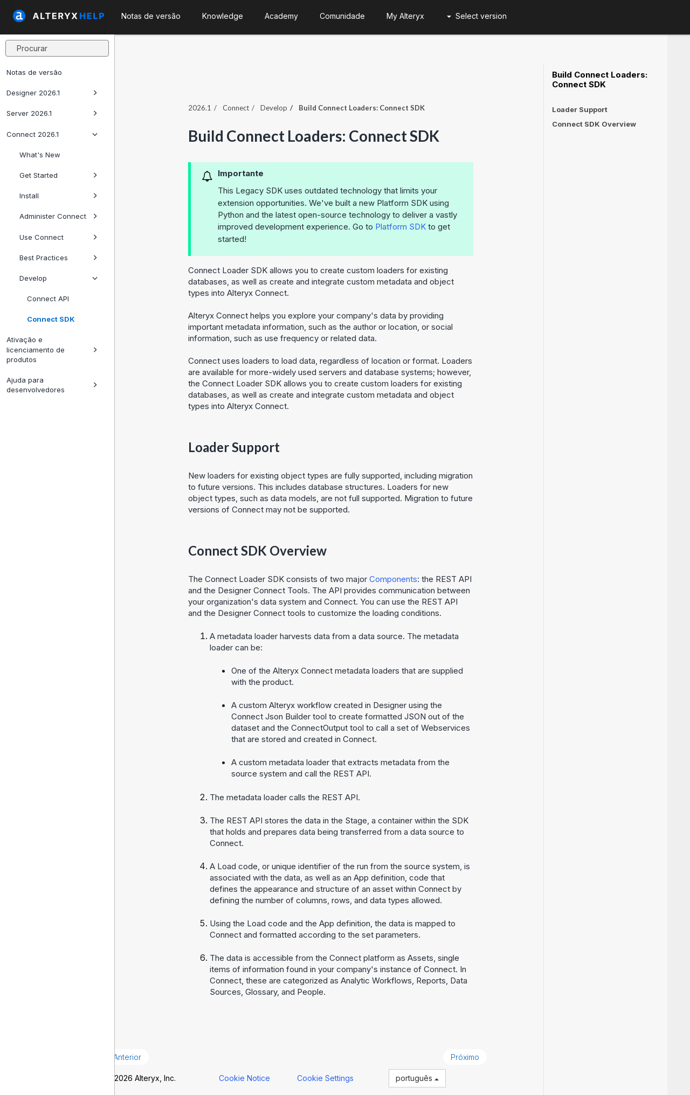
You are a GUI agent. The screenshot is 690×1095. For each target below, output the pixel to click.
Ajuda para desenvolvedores (52, 385)
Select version (477, 15)
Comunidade (342, 15)
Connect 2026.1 (52, 134)
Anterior (150, 1051)
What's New (39, 154)
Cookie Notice (267, 1072)
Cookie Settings (348, 1072)
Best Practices (58, 257)
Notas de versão (34, 72)
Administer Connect (58, 216)
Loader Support (580, 109)
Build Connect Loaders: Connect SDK (599, 79)
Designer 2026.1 (52, 92)
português (439, 1072)
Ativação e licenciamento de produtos (52, 349)
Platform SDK (423, 221)
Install (58, 195)
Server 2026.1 (52, 113)
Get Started (58, 175)
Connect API (48, 298)
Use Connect (58, 237)
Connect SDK (51, 319)
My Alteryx (405, 15)
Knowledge (222, 15)
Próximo (487, 1051)
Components (416, 573)
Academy (281, 15)
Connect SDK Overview (594, 124)
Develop (58, 278)
